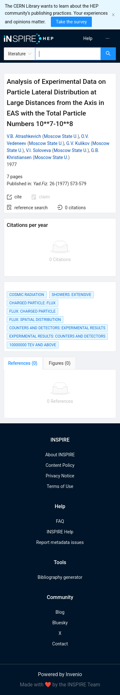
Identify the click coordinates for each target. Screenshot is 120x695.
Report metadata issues (60, 542)
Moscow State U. (61, 136)
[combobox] (68, 53)
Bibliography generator (59, 577)
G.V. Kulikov (78, 143)
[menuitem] (87, 38)
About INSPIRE (60, 454)
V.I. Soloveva (38, 150)
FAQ (60, 521)
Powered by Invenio (60, 674)
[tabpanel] (60, 394)
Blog (60, 612)
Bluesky (60, 622)
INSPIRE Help (60, 531)
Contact (60, 643)
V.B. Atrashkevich (24, 136)
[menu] (91, 38)
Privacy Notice (60, 475)
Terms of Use (60, 486)
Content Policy (59, 465)
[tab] (23, 363)
